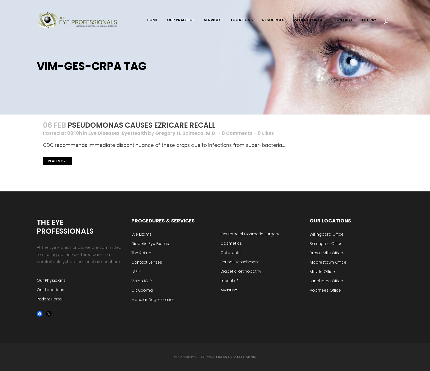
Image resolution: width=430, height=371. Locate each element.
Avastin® (228, 290)
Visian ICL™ (141, 281)
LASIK (136, 271)
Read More (57, 161)
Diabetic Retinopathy (240, 271)
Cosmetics (231, 243)
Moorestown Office (328, 262)
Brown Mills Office (326, 253)
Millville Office (322, 271)
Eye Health (134, 133)
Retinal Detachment (239, 262)
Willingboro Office (327, 234)
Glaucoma (142, 290)
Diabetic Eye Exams (150, 243)
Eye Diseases (104, 133)
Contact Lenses (146, 262)
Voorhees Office (325, 290)
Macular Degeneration (153, 299)
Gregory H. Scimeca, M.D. (186, 133)
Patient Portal (50, 299)
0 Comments (237, 133)
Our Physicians (51, 280)
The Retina (141, 253)
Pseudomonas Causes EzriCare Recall (141, 125)
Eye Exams (141, 234)
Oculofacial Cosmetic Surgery (249, 234)
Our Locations (50, 289)
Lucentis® (229, 280)
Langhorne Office (326, 281)
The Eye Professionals (235, 357)
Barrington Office (326, 243)
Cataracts (230, 252)
